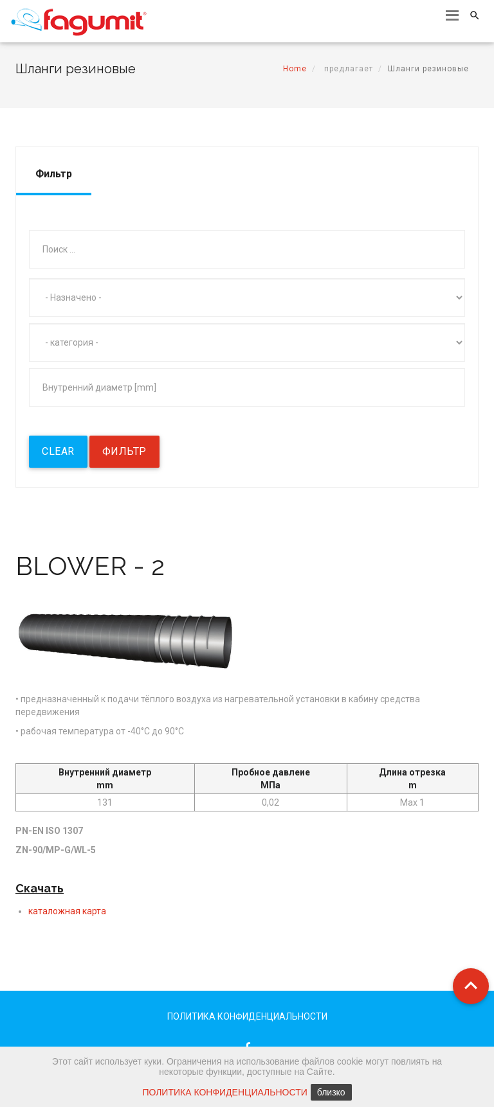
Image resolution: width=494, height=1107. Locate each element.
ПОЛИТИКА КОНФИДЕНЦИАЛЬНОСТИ (247, 1016)
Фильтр (53, 174)
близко (331, 1092)
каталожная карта (67, 911)
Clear (58, 451)
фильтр (124, 451)
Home (295, 68)
